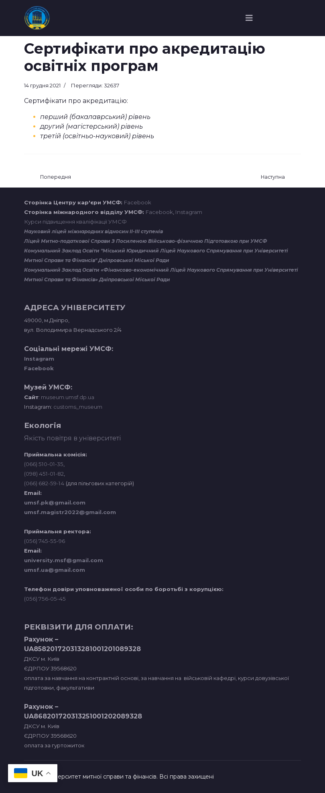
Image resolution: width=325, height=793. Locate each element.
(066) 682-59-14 (44, 483)
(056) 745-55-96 (44, 541)
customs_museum (77, 407)
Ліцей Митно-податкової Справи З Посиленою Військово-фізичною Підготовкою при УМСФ (145, 241)
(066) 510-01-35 (43, 464)
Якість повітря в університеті (72, 438)
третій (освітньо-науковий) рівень (97, 136)
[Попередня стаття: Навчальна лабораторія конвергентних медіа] (55, 177)
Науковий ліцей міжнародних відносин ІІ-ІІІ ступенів (93, 231)
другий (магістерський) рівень (91, 126)
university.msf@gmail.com (63, 560)
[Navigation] (249, 18)
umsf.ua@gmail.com (54, 570)
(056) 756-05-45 (45, 598)
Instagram (188, 212)
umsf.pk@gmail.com (54, 502)
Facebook (137, 202)
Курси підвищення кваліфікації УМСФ (75, 221)
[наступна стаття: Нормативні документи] (273, 177)
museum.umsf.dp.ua (67, 397)
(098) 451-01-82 (44, 473)
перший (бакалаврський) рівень (95, 117)
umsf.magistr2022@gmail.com (70, 512)
